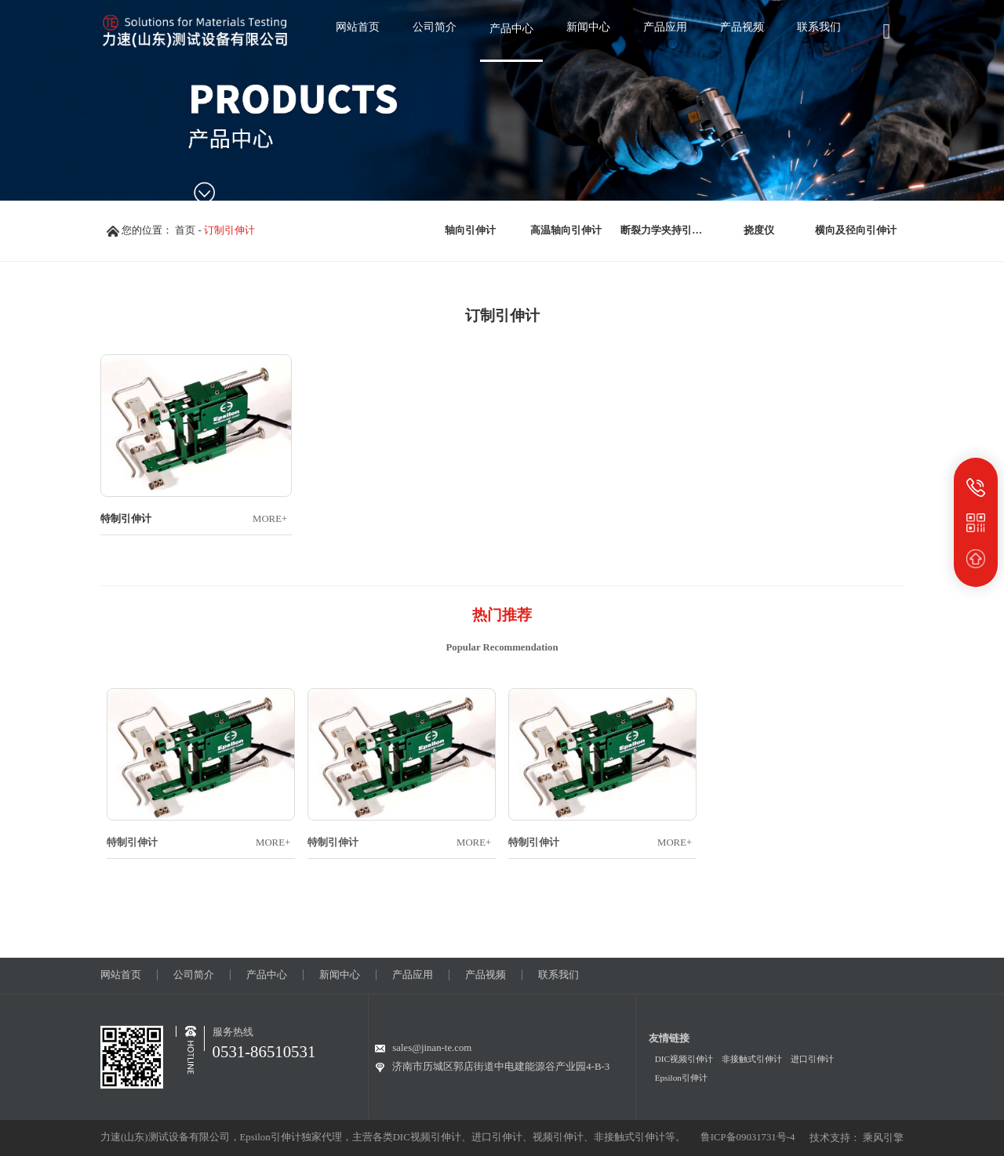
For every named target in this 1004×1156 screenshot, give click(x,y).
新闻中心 (339, 974)
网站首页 (120, 974)
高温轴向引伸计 (566, 230)
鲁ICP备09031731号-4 (747, 1137)
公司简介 (193, 974)
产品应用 (412, 974)
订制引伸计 (229, 230)
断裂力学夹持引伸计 (665, 230)
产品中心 (266, 974)
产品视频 (485, 974)
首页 (185, 230)
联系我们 (558, 974)
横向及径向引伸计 (856, 230)
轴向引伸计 (470, 230)
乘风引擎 (883, 1137)
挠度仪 (759, 230)
